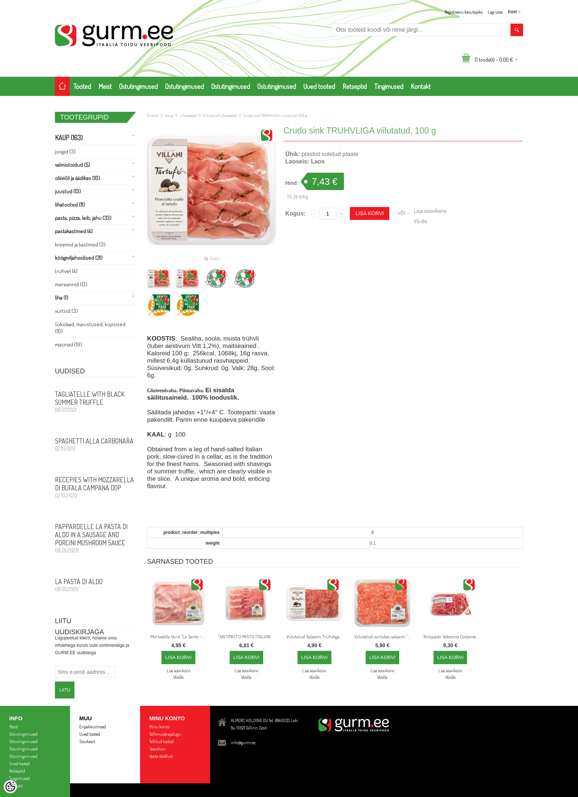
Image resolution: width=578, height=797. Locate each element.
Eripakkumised (92, 726)
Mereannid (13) (71, 284)
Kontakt (421, 86)
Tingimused (388, 86)
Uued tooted (319, 86)
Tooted (82, 86)
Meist (105, 86)
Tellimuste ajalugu (165, 734)
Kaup (169, 115)
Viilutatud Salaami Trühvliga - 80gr (315, 636)
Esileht (153, 115)
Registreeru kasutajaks (464, 12)
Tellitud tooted (161, 741)
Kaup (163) (69, 138)
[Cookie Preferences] (10, 786)
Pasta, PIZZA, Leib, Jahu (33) (83, 217)
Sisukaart (87, 741)
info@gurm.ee (243, 742)
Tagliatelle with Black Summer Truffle (95, 401)
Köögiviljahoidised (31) (78, 257)
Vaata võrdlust (161, 756)
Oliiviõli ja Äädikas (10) (77, 178)
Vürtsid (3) (66, 310)
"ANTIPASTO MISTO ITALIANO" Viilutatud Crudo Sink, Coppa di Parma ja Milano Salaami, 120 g (247, 636)
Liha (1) (61, 297)
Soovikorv (157, 749)
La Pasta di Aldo (95, 584)
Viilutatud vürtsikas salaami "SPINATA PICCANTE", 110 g (383, 636)
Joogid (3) (65, 151)
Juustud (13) (68, 191)
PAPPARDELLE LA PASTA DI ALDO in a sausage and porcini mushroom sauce (95, 537)
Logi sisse (495, 12)
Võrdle (420, 221)
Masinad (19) (68, 344)
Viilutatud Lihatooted (220, 115)
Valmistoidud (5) (72, 164)
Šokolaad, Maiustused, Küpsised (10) (90, 328)
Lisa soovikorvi (430, 210)
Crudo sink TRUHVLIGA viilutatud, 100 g (275, 115)
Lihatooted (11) (70, 204)
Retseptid (354, 86)
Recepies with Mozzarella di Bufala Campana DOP (95, 487)
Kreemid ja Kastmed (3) (80, 244)
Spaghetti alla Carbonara (95, 444)
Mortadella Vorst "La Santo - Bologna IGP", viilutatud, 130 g (179, 636)
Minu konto (159, 726)
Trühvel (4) (66, 271)
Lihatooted (188, 115)
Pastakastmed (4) (74, 231)
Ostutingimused (138, 86)
